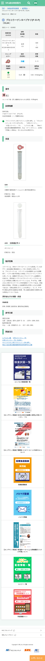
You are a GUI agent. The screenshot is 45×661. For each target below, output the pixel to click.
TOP (3, 8)
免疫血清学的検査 (13, 8)
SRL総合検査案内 (13, 3)
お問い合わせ (37, 658)
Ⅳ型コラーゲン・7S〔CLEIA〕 (12, 340)
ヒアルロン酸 (6, 338)
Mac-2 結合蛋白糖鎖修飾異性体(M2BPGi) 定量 (17, 345)
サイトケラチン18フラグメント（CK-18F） (16, 342)
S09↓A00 (36, 45)
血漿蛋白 (25, 8)
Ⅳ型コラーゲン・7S (19, 338)
